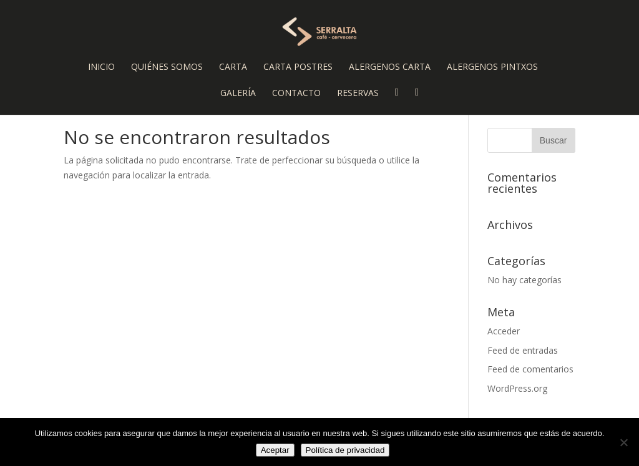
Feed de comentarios (530, 369)
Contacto (296, 94)
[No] (623, 442)
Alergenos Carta (390, 67)
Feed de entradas (522, 350)
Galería (238, 94)
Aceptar (275, 450)
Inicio (101, 67)
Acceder (503, 331)
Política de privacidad (345, 450)
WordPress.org (517, 388)
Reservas (358, 94)
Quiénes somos (167, 67)
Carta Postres (298, 67)
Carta (233, 67)
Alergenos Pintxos (492, 67)
